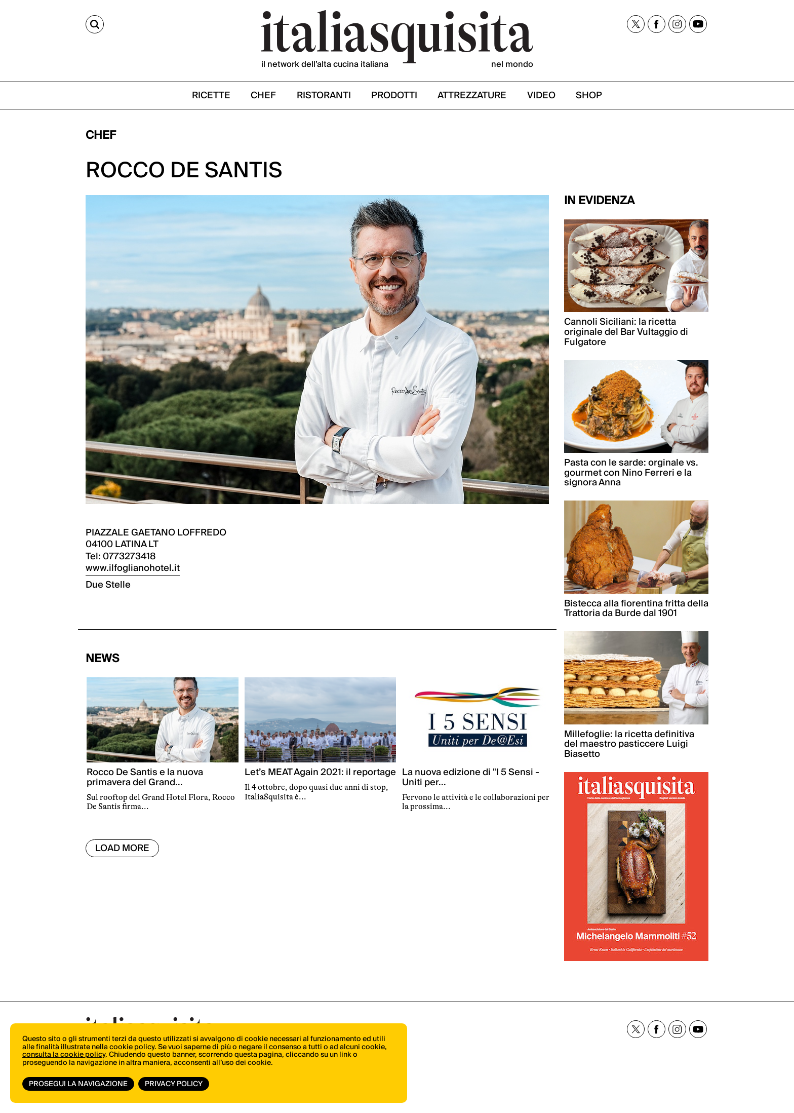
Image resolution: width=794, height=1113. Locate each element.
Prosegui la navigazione (78, 1084)
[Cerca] (95, 24)
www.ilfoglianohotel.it (133, 568)
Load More (122, 848)
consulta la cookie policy (63, 1055)
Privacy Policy (174, 1084)
